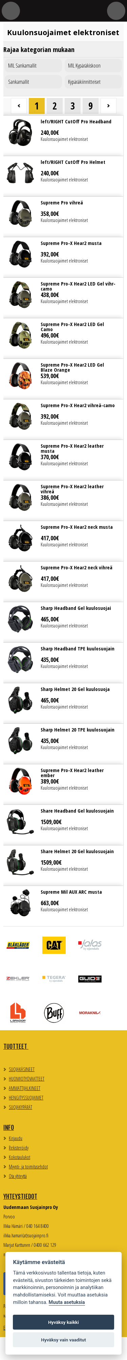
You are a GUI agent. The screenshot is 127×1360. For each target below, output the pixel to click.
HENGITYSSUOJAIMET (26, 1097)
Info (8, 1127)
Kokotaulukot (19, 1157)
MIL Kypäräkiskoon (84, 65)
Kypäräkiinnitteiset (84, 81)
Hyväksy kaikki (63, 1322)
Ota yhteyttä (18, 1176)
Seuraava (109, 106)
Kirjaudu (15, 1138)
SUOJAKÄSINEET (22, 1069)
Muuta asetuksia (67, 1302)
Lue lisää (63, 136)
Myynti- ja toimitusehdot (28, 1166)
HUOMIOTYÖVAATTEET (26, 1078)
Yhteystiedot (20, 1196)
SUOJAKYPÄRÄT (20, 1107)
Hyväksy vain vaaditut (63, 1339)
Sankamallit (18, 81)
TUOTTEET (15, 1046)
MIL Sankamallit (22, 65)
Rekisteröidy (18, 1147)
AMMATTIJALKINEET (24, 1088)
